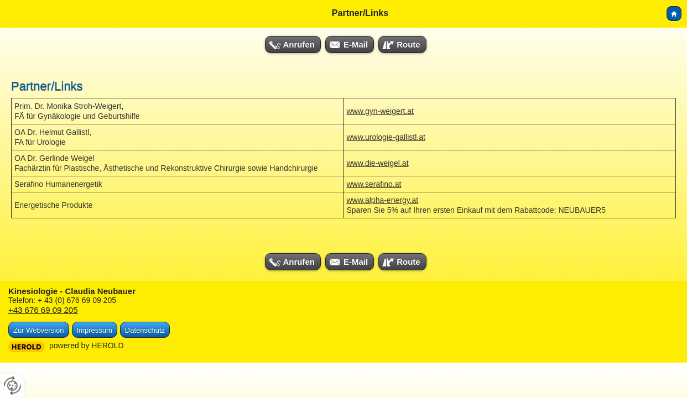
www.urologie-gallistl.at (386, 137)
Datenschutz (145, 330)
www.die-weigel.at (378, 163)
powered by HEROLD (86, 345)
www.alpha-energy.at (383, 200)
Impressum (94, 330)
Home (674, 13)
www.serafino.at (374, 184)
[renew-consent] (12, 385)
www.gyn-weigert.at (380, 111)
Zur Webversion (38, 330)
